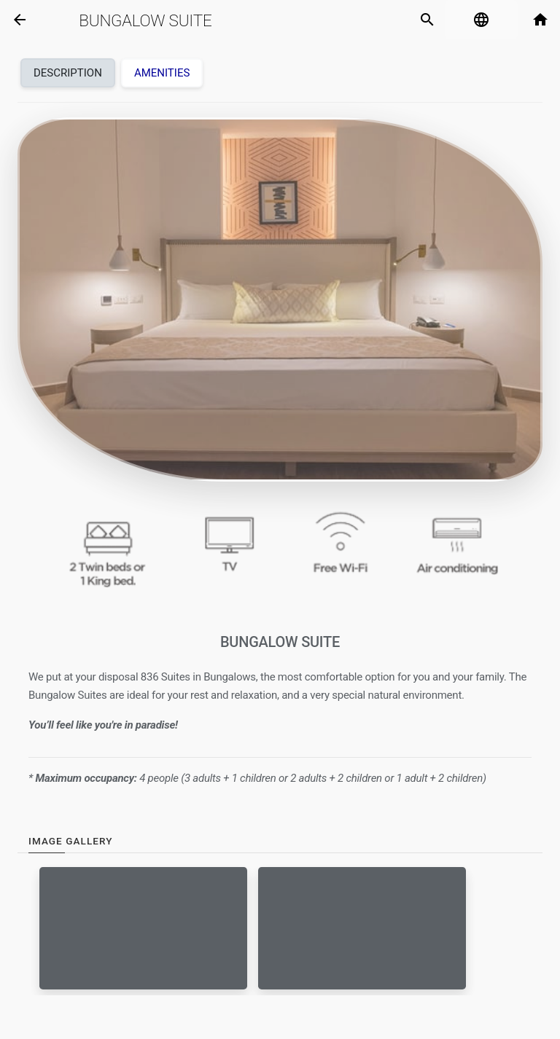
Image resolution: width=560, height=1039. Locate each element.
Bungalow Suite (145, 20)
